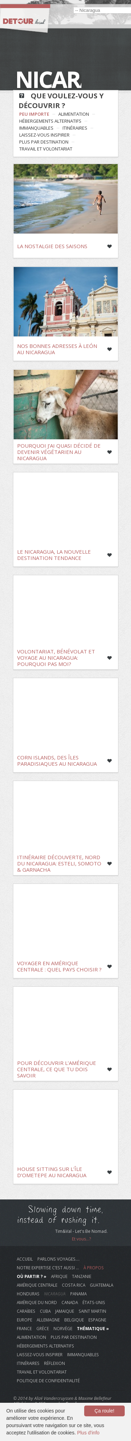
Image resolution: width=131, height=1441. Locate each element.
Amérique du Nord (37, 1302)
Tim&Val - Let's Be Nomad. (81, 1231)
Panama (78, 1293)
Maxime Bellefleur (94, 1398)
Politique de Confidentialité (48, 1380)
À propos (93, 1267)
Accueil (25, 1259)
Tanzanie (81, 1276)
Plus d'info (88, 1432)
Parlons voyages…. (58, 1259)
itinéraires (75, 128)
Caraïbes (26, 1311)
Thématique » (93, 1328)
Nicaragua (55, 1293)
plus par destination (43, 142)
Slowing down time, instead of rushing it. (60, 1215)
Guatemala (101, 1285)
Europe (24, 1319)
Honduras (28, 1293)
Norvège (62, 1328)
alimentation (73, 114)
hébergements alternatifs (50, 121)
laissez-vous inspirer (44, 135)
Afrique (59, 1276)
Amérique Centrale (37, 1285)
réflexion (54, 1363)
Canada (69, 1302)
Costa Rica (73, 1285)
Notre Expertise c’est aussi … (48, 1267)
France (24, 1328)
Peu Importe (34, 114)
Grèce (42, 1328)
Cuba (45, 1311)
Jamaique (64, 1311)
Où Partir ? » (31, 1276)
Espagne (97, 1319)
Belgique (74, 1319)
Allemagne (48, 1319)
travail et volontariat (45, 149)
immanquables (36, 128)
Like (109, 246)
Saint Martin (92, 1311)
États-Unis (93, 1302)
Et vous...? (81, 1239)
